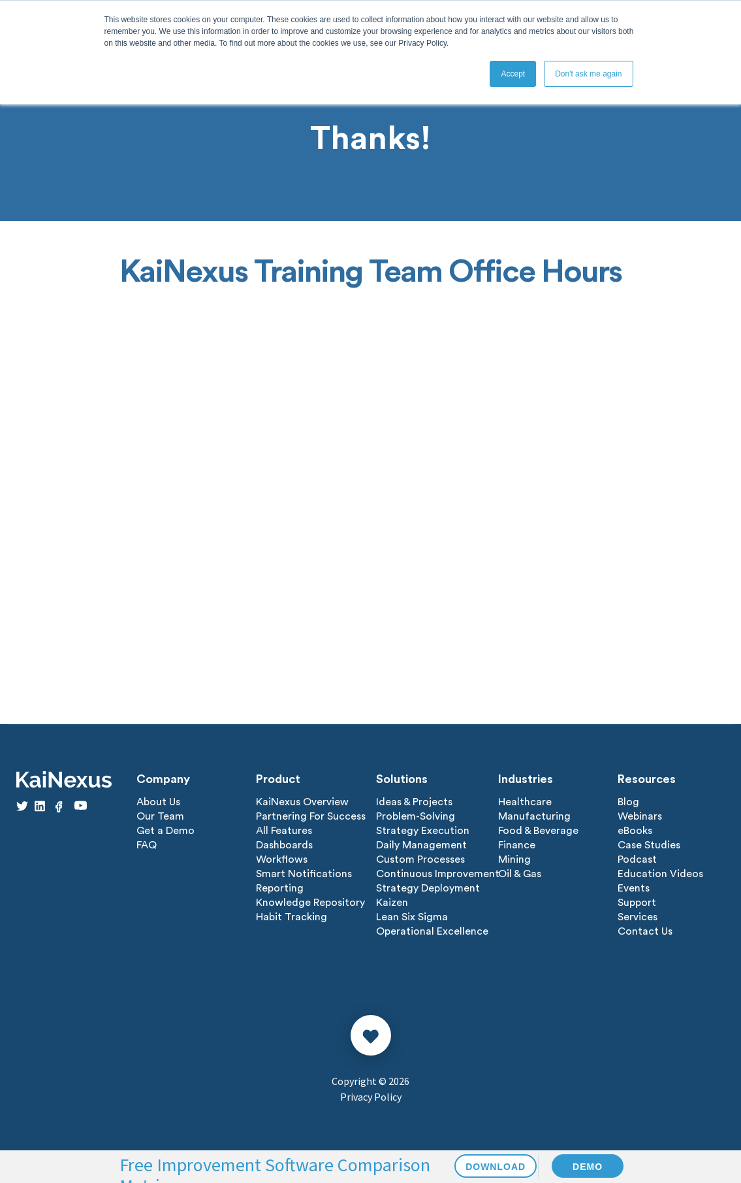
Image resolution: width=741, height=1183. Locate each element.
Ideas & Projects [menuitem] (414, 802)
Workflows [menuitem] (281, 859)
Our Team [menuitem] (160, 816)
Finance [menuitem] (516, 845)
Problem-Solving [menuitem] (415, 816)
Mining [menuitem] (514, 859)
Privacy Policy (371, 1096)
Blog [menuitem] (628, 802)
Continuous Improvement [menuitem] (437, 874)
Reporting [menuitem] (280, 888)
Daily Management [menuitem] (421, 845)
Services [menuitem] (637, 917)
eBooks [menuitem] (635, 830)
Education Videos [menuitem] (660, 874)
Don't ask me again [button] (588, 73)
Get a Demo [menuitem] (165, 830)
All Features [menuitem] (284, 830)
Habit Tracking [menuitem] (291, 917)
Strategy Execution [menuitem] (422, 830)
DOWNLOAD (495, 1166)
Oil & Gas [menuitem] (519, 874)
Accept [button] (513, 73)
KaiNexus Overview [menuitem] (302, 802)
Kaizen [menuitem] (392, 902)
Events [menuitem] (634, 888)
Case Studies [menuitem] (649, 845)
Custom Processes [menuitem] (420, 859)
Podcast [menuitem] (637, 859)
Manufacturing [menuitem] (534, 816)
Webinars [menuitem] (640, 816)
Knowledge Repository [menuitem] (310, 902)
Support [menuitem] (637, 902)
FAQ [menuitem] (146, 845)
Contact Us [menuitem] (645, 931)
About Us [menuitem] (158, 802)
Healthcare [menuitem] (525, 802)
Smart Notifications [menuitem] (304, 874)
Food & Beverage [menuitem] (538, 830)
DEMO (588, 1166)
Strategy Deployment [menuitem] (428, 888)
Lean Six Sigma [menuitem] (412, 917)
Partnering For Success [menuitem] (311, 816)
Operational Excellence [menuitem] (432, 931)
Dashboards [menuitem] (284, 845)
